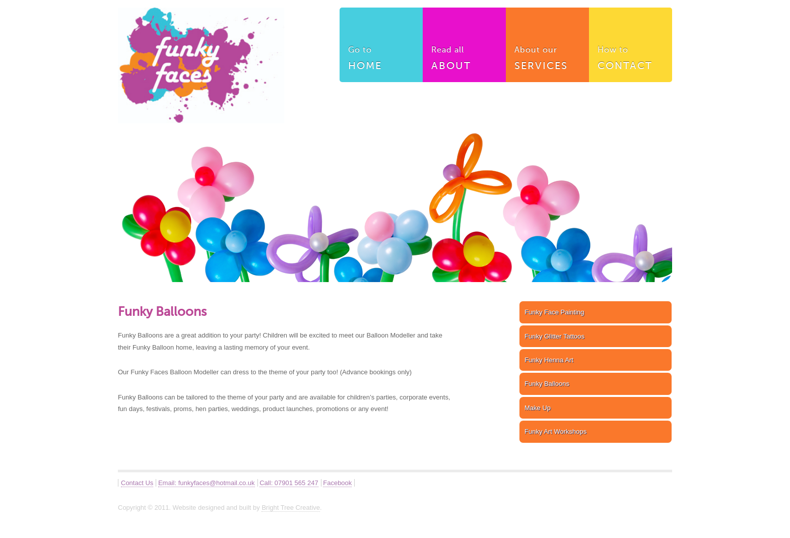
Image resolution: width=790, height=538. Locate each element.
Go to (381, 60)
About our (547, 60)
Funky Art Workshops (555, 431)
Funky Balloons (546, 383)
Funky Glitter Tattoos (554, 336)
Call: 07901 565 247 (288, 483)
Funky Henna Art (548, 360)
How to (631, 60)
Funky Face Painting (554, 312)
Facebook (337, 483)
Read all (464, 60)
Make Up (537, 408)
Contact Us (137, 483)
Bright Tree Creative (290, 507)
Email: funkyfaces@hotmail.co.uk (206, 483)
